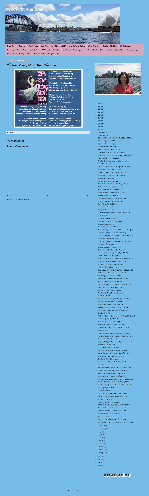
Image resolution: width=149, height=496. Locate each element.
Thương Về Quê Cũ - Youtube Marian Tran (111, 192)
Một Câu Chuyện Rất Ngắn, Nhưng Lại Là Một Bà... (113, 161)
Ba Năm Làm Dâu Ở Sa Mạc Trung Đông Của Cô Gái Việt (115, 422)
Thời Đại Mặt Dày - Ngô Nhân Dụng (109, 319)
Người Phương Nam (24, 9)
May (100, 441)
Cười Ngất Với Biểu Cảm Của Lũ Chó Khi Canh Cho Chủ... (116, 241)
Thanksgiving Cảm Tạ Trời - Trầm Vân (109, 169)
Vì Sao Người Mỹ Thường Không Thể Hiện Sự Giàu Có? (115, 310)
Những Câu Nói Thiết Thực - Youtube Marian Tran (113, 408)
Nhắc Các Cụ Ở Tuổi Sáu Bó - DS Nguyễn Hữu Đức (113, 184)
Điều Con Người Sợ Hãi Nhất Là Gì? (109, 195)
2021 (98, 118)
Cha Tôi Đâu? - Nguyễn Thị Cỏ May (109, 347)
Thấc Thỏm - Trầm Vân (105, 164)
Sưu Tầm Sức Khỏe (110, 46)
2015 (98, 459)
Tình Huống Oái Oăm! (104, 296)
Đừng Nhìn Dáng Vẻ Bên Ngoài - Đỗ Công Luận (112, 376)
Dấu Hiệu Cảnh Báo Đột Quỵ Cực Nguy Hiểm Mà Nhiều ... (115, 138)
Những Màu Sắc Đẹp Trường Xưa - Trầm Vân (111, 250)
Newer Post (10, 196)
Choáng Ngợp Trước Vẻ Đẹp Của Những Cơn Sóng (113, 327)
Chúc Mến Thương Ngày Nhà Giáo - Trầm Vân (112, 261)
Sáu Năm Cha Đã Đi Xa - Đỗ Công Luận (110, 321)
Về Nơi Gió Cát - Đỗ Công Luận (107, 187)
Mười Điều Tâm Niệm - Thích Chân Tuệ (110, 190)
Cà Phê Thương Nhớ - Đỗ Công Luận (109, 255)
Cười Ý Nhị (34, 50)
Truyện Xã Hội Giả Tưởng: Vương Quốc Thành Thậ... (114, 172)
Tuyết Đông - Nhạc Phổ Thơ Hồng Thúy (110, 287)
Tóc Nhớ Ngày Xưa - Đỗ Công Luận (109, 141)
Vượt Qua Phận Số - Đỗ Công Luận (108, 158)
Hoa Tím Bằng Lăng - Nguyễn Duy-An (109, 247)
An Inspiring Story (103, 330)
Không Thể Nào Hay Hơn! (106, 210)
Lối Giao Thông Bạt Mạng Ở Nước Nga (110, 301)
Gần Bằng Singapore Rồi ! (106, 388)
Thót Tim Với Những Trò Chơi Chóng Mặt (110, 293)
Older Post (86, 196)
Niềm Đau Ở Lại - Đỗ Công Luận (108, 267)
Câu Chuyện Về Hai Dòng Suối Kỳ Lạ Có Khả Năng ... (114, 253)
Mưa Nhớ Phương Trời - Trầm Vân (108, 146)
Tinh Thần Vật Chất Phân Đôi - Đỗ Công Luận (112, 419)
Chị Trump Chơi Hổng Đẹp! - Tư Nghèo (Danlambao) (114, 362)
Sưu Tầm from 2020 (59, 46)
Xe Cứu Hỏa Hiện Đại (104, 390)
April (100, 444)
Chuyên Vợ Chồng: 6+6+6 (106, 224)
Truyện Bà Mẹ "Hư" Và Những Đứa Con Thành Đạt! (113, 410)
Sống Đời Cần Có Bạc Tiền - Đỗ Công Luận (111, 221)
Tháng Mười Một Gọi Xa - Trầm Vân (109, 413)
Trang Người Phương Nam (16, 50)
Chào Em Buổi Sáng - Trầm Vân (107, 339)
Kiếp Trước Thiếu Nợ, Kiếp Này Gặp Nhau (111, 324)
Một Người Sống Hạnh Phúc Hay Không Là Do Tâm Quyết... (116, 230)
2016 (98, 456)
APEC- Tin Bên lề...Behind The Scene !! (110, 149)
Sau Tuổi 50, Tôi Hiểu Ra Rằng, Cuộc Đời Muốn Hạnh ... (115, 284)
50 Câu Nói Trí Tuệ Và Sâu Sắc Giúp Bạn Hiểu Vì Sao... (114, 167)
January (101, 453)
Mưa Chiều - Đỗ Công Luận (106, 345)
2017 (98, 130)
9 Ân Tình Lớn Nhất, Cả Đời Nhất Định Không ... (113, 233)
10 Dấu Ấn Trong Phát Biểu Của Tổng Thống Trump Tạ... (115, 353)
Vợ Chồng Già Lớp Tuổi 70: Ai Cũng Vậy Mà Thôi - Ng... (115, 336)
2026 (98, 103)
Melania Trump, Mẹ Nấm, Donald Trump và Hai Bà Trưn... (115, 379)
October (101, 426)
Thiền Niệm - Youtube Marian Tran (108, 365)
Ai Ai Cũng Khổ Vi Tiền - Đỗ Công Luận (110, 281)
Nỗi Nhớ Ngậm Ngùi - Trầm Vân (108, 181)
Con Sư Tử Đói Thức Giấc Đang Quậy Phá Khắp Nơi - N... (115, 155)
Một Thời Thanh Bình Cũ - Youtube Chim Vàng (112, 198)
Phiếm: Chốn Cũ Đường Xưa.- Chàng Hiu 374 (112, 373)
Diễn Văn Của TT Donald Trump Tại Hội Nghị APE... (114, 382)
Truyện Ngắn (33, 46)
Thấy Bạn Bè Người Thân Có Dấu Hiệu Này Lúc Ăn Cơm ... (116, 342)
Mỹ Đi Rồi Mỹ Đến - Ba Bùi (106, 218)
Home (48, 196)
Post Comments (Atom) (22, 199)
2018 (98, 127)
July (100, 435)
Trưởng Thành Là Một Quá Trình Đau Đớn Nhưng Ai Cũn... (116, 258)
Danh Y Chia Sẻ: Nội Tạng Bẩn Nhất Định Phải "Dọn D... (115, 299)
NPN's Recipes (125, 46)
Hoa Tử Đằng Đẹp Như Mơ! (106, 178)
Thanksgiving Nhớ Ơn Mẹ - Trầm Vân (109, 238)
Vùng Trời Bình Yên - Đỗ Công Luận (109, 402)
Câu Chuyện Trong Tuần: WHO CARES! (110, 290)
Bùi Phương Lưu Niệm (115, 50)
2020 (98, 121)
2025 (98, 106)
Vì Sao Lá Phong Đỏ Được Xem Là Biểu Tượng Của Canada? (116, 316)
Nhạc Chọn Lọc (93, 46)
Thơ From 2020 (97, 50)
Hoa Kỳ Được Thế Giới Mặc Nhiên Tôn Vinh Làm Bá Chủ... (116, 270)
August (101, 432)
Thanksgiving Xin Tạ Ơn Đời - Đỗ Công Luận (111, 175)
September (102, 429)
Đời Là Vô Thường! (104, 416)
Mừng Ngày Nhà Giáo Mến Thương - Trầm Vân (112, 370)
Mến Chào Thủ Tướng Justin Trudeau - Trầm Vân (112, 350)
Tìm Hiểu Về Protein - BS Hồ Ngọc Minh (110, 201)
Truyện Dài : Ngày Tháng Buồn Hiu (46, 54)
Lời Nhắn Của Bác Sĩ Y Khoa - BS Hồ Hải (110, 264)
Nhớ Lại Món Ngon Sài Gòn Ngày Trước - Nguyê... (113, 278)
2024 (98, 109)
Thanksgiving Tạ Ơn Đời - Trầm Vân (109, 227)
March (101, 447)
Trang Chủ (11, 46)
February (101, 449)
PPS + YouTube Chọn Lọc (51, 50)
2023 (98, 112)
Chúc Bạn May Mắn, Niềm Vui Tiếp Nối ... (111, 356)
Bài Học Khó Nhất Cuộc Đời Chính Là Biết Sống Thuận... (115, 367)
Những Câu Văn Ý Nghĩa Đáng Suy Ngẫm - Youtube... (114, 333)
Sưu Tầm (44, 46)
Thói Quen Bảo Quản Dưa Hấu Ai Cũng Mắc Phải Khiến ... (115, 385)
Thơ (87, 50)
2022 (98, 115)
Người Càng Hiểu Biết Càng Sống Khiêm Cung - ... (113, 152)
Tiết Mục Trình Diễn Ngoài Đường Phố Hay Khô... (113, 396)
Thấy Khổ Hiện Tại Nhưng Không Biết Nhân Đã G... (113, 393)
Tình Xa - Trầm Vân (104, 313)
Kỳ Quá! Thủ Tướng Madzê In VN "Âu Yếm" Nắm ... (114, 307)
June (100, 438)
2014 (98, 462)
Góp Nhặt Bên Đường (77, 46)
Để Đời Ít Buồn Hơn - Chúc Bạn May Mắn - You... (113, 273)
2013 (98, 465)
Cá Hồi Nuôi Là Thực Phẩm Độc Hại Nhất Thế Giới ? (114, 405)
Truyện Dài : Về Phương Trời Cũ (18, 54)
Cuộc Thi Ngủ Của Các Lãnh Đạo (108, 204)
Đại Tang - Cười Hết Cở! (105, 399)
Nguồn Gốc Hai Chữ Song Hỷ (107, 144)
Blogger (78, 491)
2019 (98, 124)
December (102, 132)
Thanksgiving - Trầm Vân (105, 207)
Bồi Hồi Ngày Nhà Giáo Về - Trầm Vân (110, 276)
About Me (21, 46)
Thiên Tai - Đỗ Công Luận (106, 244)
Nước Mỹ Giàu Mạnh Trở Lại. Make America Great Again (115, 235)
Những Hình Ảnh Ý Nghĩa (72, 50)
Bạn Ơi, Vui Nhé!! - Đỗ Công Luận (108, 359)
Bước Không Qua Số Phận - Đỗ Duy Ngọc (110, 304)
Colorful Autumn (103, 215)
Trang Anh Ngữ (132, 50)
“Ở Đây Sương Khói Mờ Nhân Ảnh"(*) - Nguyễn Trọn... (115, 212)
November (102, 135)
